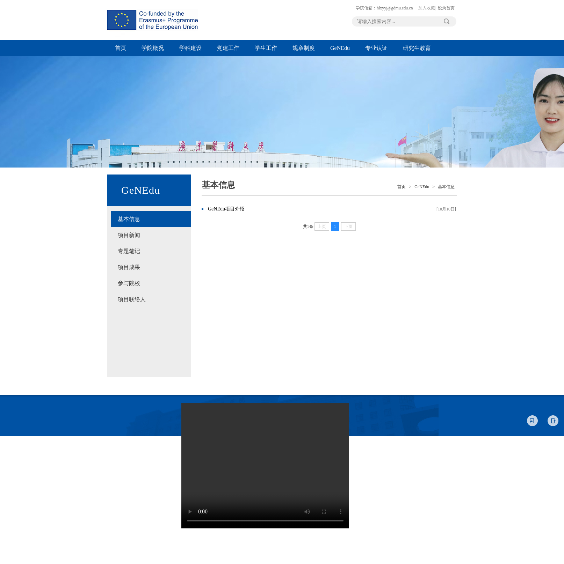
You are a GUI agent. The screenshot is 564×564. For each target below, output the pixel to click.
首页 (120, 48)
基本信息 (129, 219)
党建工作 (228, 48)
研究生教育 (417, 48)
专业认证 (376, 48)
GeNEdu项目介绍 (226, 209)
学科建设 (190, 48)
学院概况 (153, 48)
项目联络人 (132, 299)
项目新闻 (129, 235)
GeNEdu (340, 48)
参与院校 (129, 283)
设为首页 (446, 8)
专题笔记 (129, 251)
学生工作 (266, 48)
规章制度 (303, 48)
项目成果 (129, 267)
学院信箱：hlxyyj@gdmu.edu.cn (384, 8)
